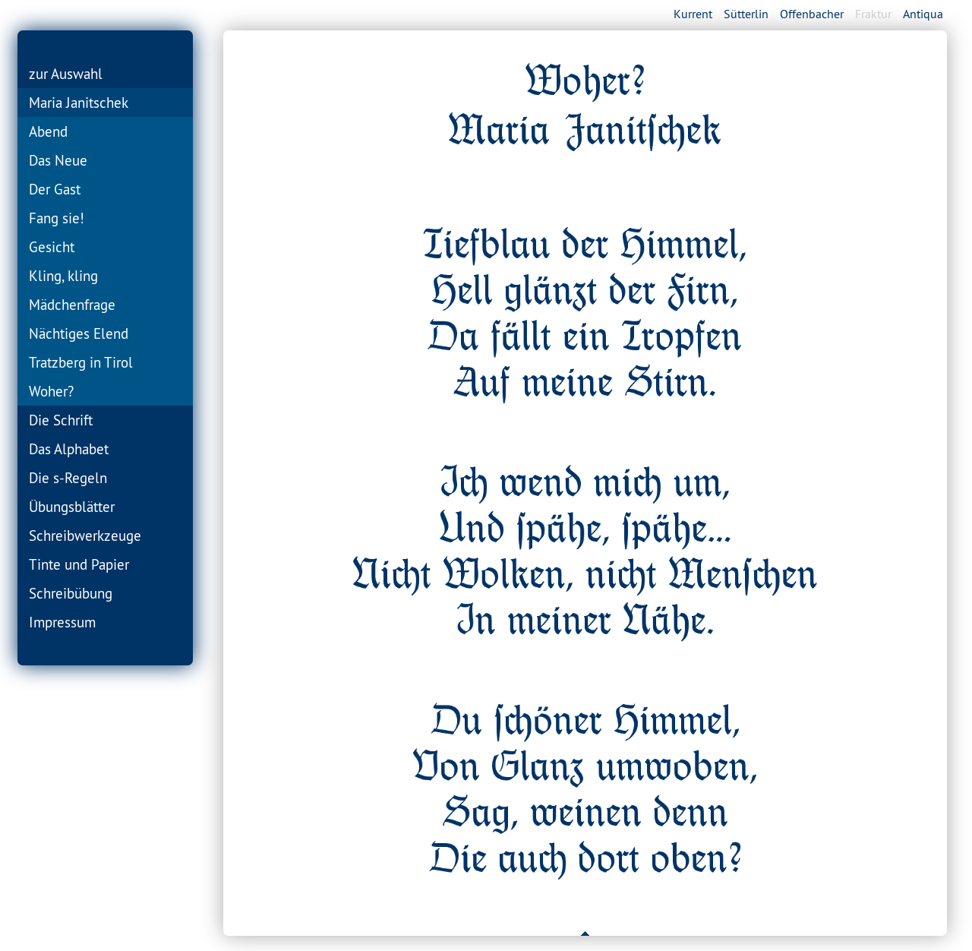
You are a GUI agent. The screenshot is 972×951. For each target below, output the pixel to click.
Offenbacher (812, 13)
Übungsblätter (72, 507)
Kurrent (693, 13)
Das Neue (58, 160)
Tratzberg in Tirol (81, 362)
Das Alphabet (69, 449)
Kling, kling (63, 276)
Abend (48, 131)
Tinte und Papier (79, 564)
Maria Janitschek (78, 102)
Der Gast (54, 189)
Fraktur (873, 13)
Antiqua (923, 13)
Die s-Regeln (68, 478)
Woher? (51, 391)
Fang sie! (56, 218)
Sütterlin (746, 13)
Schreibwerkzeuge (85, 535)
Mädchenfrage (72, 304)
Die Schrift (61, 420)
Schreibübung (70, 593)
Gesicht (51, 247)
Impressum (62, 622)
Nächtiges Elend (78, 333)
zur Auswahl (66, 74)
